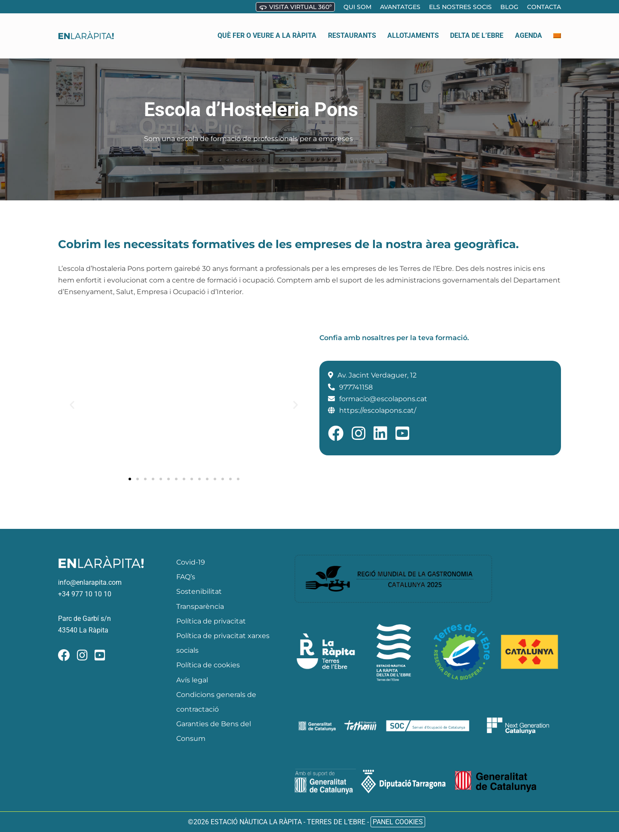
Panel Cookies (398, 822)
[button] (72, 404)
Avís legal (192, 680)
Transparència (200, 606)
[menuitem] (557, 28)
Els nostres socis (460, 7)
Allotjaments (413, 28)
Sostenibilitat (199, 591)
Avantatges (400, 7)
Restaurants (352, 28)
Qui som (357, 7)
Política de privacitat (211, 621)
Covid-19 (190, 562)
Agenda (528, 28)
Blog (509, 7)
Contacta (544, 7)
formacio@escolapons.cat (383, 399)
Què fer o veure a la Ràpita (267, 28)
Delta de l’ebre (476, 28)
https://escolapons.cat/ (377, 410)
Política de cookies (208, 665)
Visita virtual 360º (295, 7)
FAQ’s (185, 577)
